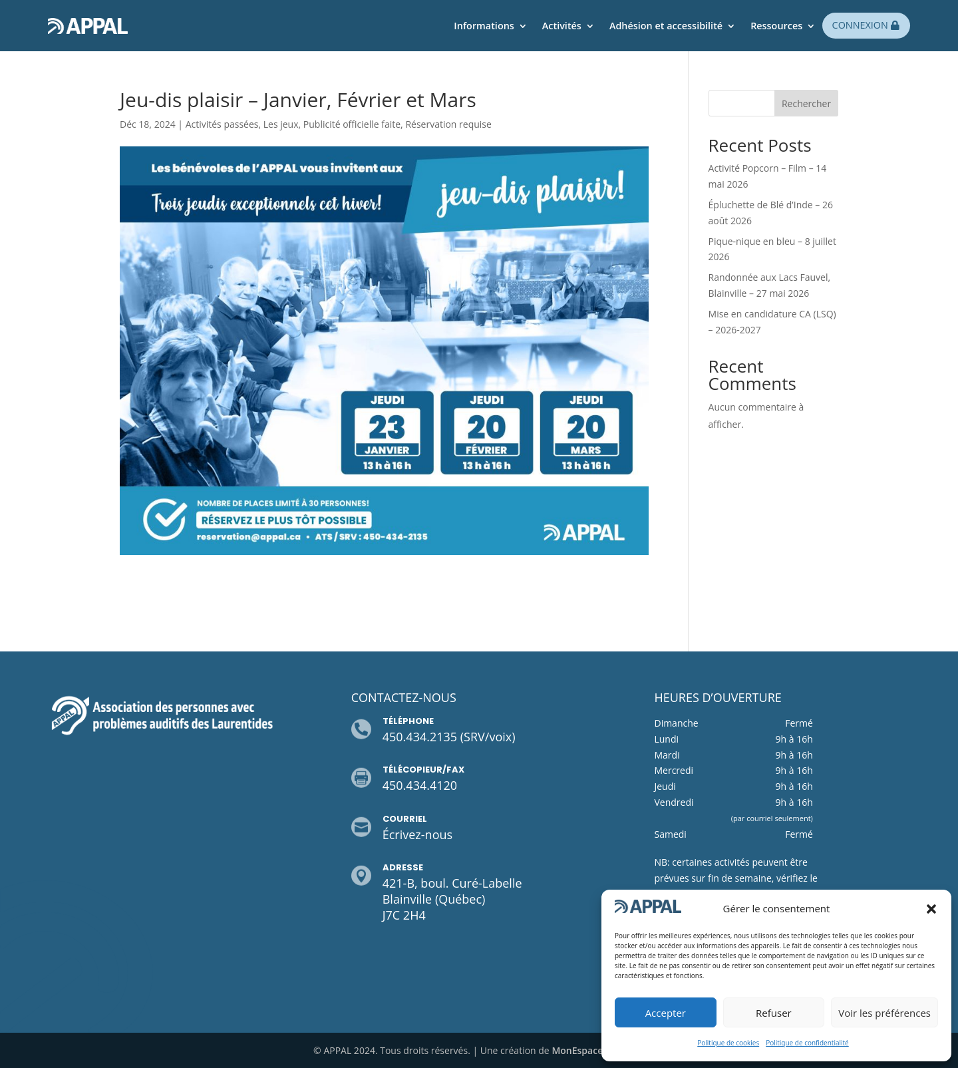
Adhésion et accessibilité (665, 25)
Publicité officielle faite (351, 124)
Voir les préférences (884, 1012)
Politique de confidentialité (807, 1042)
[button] (931, 909)
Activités (561, 25)
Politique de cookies (728, 1042)
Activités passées (222, 124)
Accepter (665, 1012)
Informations (484, 25)
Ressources (776, 25)
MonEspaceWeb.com (598, 1050)
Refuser (774, 1012)
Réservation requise (448, 124)
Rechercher (806, 103)
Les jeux (281, 124)
